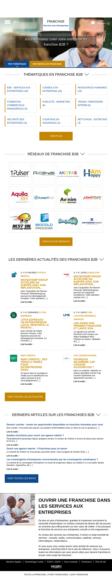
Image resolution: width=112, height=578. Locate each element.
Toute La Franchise (35, 574)
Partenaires (86, 562)
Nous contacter (71, 562)
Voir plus (56, 136)
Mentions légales (13, 562)
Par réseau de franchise (47, 64)
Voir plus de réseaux (56, 241)
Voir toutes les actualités (25, 397)
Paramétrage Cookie (34, 562)
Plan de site (100, 562)
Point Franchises (58, 574)
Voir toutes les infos (21, 478)
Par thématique (17, 64)
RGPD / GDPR (53, 562)
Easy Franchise (79, 574)
